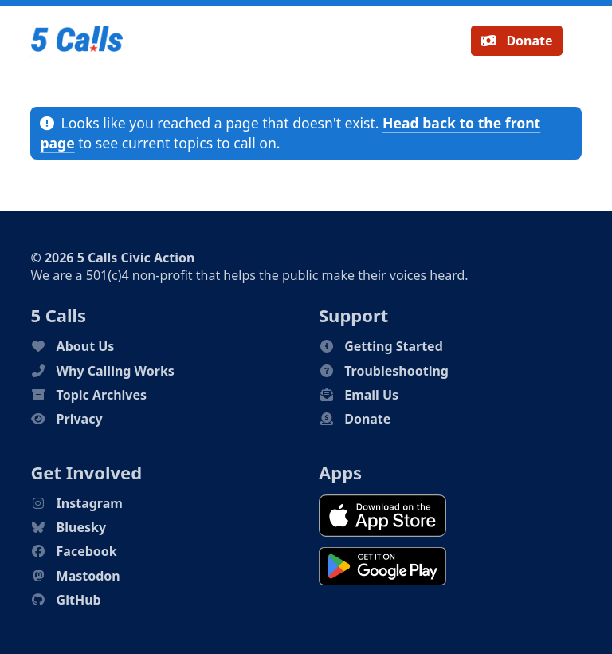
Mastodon (88, 576)
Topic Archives (102, 395)
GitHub (79, 600)
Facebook (87, 551)
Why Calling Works (116, 371)
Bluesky (81, 527)
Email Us (371, 395)
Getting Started (393, 346)
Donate (516, 40)
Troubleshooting (396, 371)
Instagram (90, 503)
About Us (86, 346)
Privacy (80, 418)
